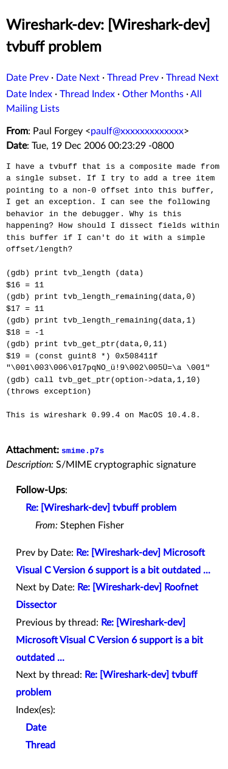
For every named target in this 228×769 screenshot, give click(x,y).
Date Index (29, 94)
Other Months (153, 94)
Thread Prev (133, 78)
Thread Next (192, 78)
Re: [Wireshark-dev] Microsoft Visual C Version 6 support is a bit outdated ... (109, 640)
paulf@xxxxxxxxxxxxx (137, 131)
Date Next (78, 78)
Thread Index (87, 94)
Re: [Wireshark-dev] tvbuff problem (101, 508)
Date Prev (27, 78)
